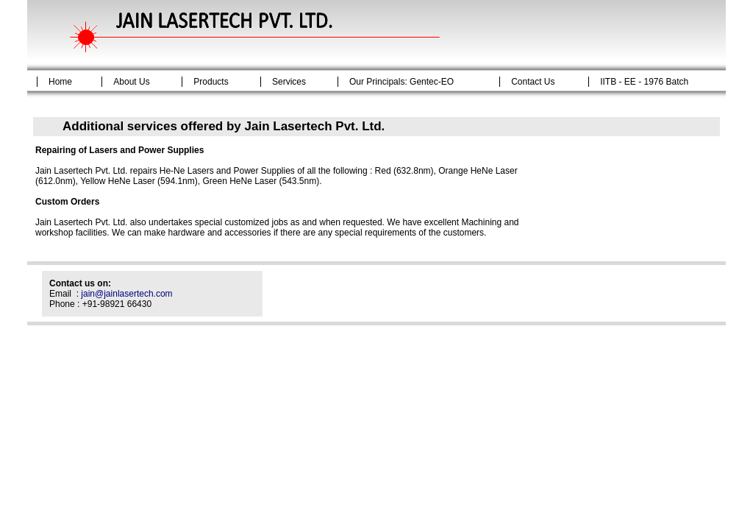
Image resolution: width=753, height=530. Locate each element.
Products (210, 82)
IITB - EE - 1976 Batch (644, 82)
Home (60, 82)
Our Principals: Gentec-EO (401, 82)
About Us (131, 82)
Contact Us (532, 82)
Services (289, 82)
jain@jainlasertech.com (126, 294)
